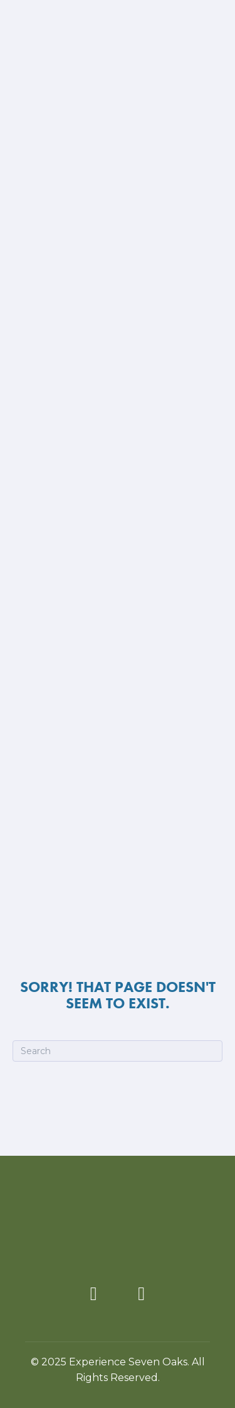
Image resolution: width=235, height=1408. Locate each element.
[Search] (117, 1051)
